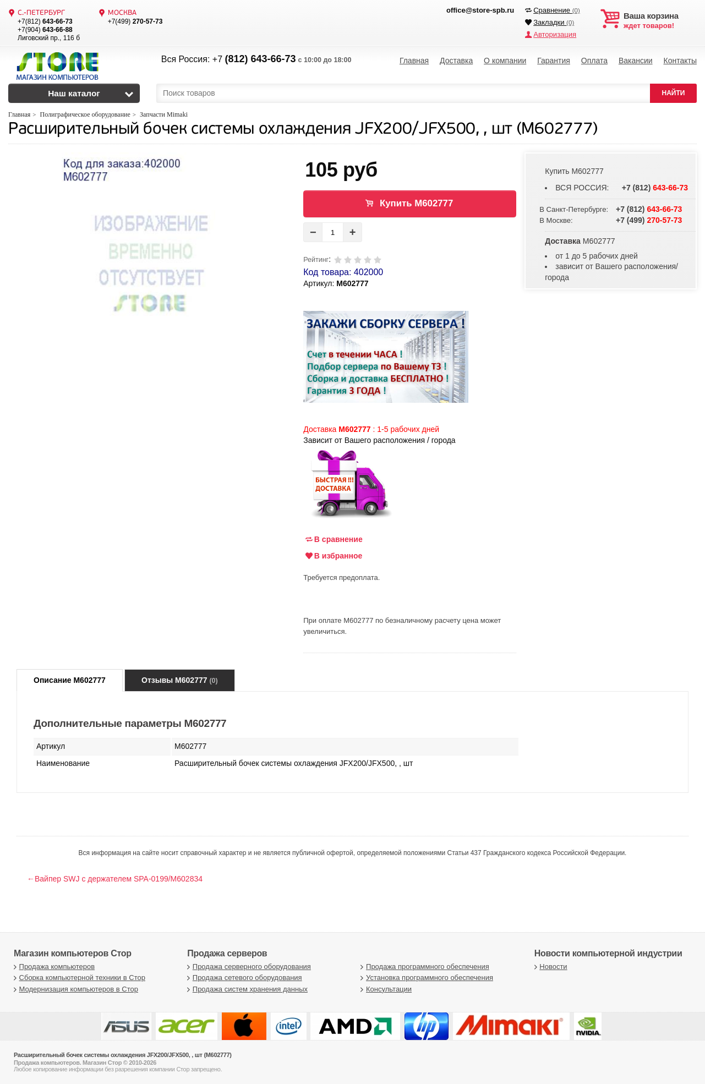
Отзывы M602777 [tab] (179, 680)
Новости (549, 966)
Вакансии (636, 60)
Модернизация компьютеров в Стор (74, 989)
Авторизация (554, 34)
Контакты (679, 60)
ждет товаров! (660, 21)
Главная (414, 60)
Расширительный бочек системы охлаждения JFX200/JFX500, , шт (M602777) (303, 129)
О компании (505, 60)
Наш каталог (74, 93)
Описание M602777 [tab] (70, 680)
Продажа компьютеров (53, 966)
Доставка (456, 60)
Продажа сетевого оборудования (243, 977)
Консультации (385, 989)
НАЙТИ (673, 93)
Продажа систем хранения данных (246, 989)
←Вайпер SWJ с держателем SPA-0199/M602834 (115, 878)
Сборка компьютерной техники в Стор (78, 977)
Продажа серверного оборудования (247, 966)
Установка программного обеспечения (425, 977)
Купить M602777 (416, 203)
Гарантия (553, 60)
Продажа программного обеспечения (423, 966)
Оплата (594, 60)
